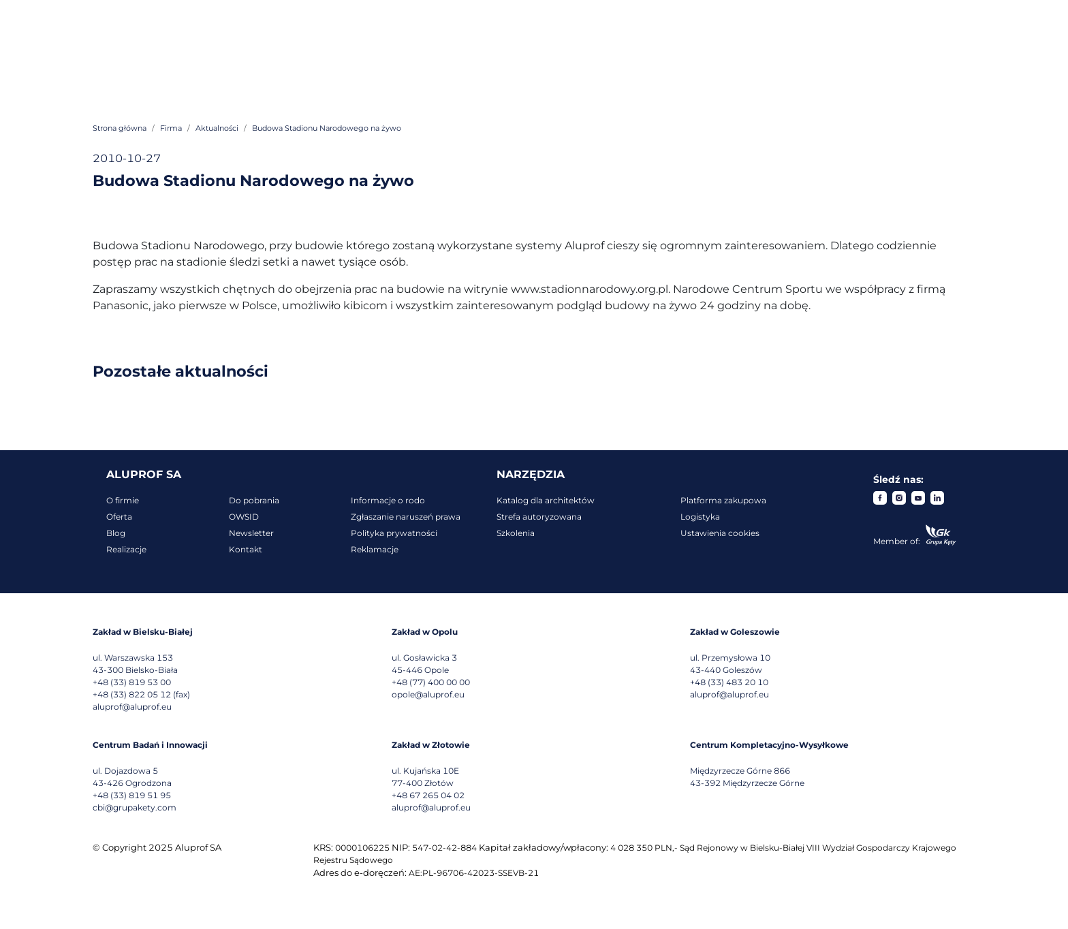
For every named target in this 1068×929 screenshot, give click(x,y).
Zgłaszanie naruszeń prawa (405, 516)
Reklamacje (374, 549)
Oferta (119, 516)
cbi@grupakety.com (134, 807)
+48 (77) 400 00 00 (431, 682)
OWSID (244, 516)
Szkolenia (516, 533)
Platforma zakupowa (723, 500)
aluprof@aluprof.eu (132, 707)
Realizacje (126, 549)
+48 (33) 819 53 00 (132, 682)
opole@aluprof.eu (428, 694)
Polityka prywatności (394, 533)
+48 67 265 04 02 (428, 795)
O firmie (122, 500)
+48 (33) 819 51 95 (132, 795)
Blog (115, 533)
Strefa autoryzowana (539, 516)
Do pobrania (254, 500)
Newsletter (251, 533)
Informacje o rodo (388, 500)
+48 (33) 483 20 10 (729, 682)
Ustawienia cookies (719, 533)
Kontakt (245, 549)
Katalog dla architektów (546, 500)
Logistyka (700, 516)
